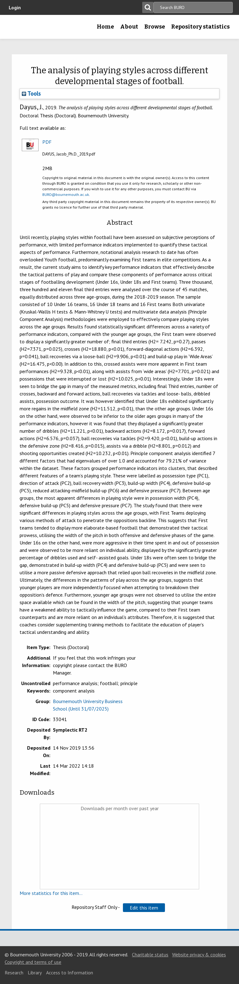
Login (15, 7)
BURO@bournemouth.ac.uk (65, 194)
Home (105, 26)
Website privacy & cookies (199, 954)
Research (14, 972)
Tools (31, 93)
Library (35, 972)
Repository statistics (200, 26)
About (129, 26)
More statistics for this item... (51, 893)
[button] (144, 907)
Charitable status (150, 954)
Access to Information (69, 972)
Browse (154, 26)
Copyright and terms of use (33, 962)
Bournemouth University (14, 29)
